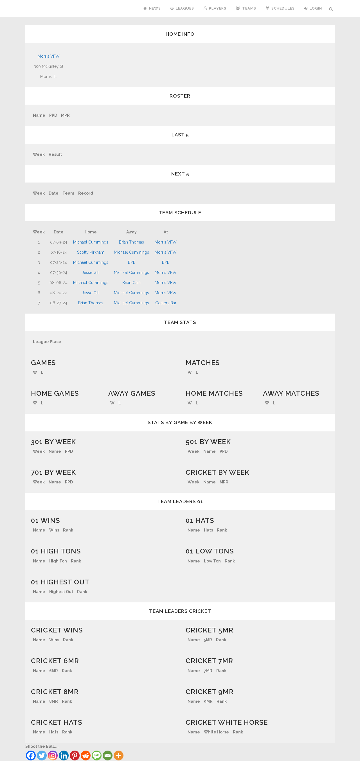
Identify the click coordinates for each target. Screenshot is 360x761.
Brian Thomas (131, 242)
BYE (131, 262)
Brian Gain (131, 282)
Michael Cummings (90, 242)
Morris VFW (49, 56)
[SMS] (97, 755)
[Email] (107, 755)
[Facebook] (31, 755)
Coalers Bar (165, 303)
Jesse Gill (91, 272)
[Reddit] (86, 755)
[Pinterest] (75, 755)
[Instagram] (53, 755)
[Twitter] (42, 755)
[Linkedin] (64, 755)
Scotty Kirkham (90, 252)
